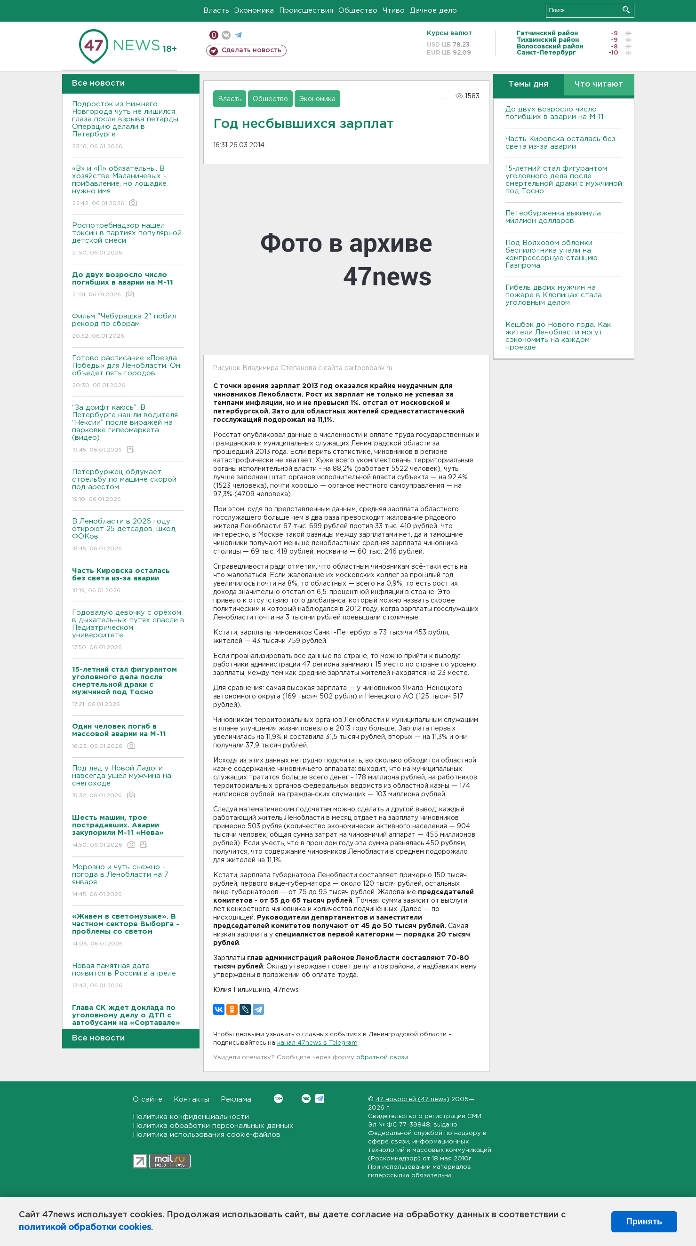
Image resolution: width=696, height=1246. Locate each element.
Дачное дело (433, 11)
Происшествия (306, 11)
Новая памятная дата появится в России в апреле (128, 976)
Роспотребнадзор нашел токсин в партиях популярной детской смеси (128, 239)
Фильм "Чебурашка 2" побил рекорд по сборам (128, 326)
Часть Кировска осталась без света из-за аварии (560, 143)
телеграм (238, 35)
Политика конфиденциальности (191, 1117)
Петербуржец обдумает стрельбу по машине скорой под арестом (128, 486)
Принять (644, 1221)
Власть (216, 11)
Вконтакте (278, 1098)
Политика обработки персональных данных (213, 1126)
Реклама (236, 1099)
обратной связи (382, 1057)
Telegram (319, 1098)
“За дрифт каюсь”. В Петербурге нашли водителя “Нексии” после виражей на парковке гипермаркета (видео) (128, 429)
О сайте (147, 1099)
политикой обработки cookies (85, 1227)
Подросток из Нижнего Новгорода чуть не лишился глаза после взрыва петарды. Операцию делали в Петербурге (128, 126)
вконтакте (226, 35)
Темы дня (528, 84)
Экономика (254, 11)
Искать (626, 9)
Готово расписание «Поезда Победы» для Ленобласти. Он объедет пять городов (128, 372)
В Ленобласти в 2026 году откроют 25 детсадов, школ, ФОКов (128, 535)
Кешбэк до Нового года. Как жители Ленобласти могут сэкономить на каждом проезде (558, 336)
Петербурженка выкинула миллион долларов (553, 217)
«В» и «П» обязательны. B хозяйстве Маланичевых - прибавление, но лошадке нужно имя (128, 186)
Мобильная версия (213, 35)
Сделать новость (251, 50)
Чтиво (394, 11)
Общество (357, 11)
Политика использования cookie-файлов (206, 1135)
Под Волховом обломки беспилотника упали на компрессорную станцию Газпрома (551, 254)
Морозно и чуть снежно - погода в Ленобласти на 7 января (128, 881)
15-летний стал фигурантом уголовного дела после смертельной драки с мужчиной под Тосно (563, 180)
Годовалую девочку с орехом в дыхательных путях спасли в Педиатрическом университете (128, 630)
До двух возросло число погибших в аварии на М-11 (554, 113)
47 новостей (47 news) (412, 1099)
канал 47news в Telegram (317, 1043)
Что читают (599, 84)
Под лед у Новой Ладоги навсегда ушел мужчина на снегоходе (128, 782)
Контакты (191, 1099)
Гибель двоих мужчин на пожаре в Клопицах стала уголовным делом (553, 295)
